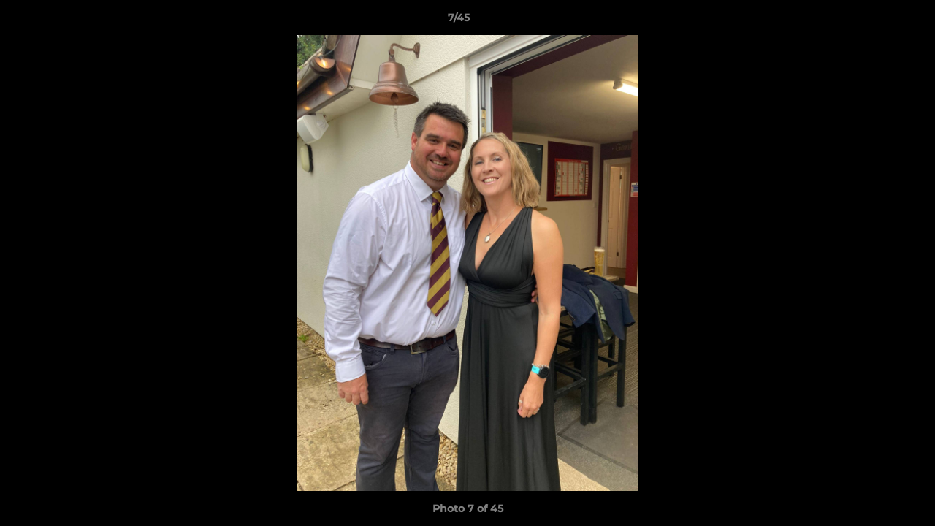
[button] (873, 21)
